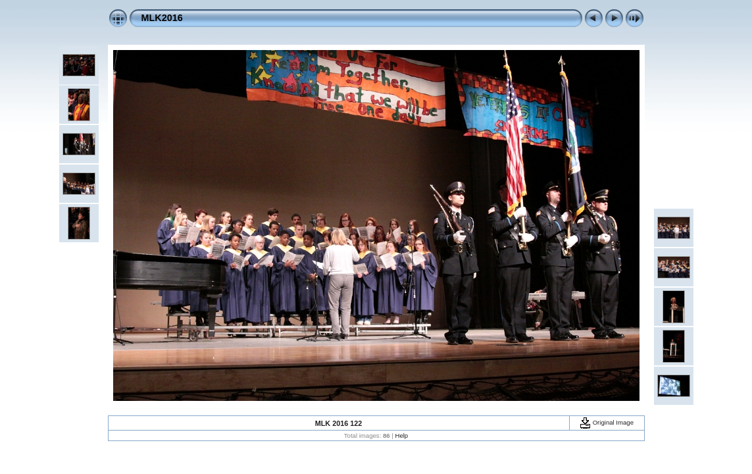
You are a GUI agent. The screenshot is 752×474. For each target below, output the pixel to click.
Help (401, 435)
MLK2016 (162, 18)
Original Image (607, 422)
